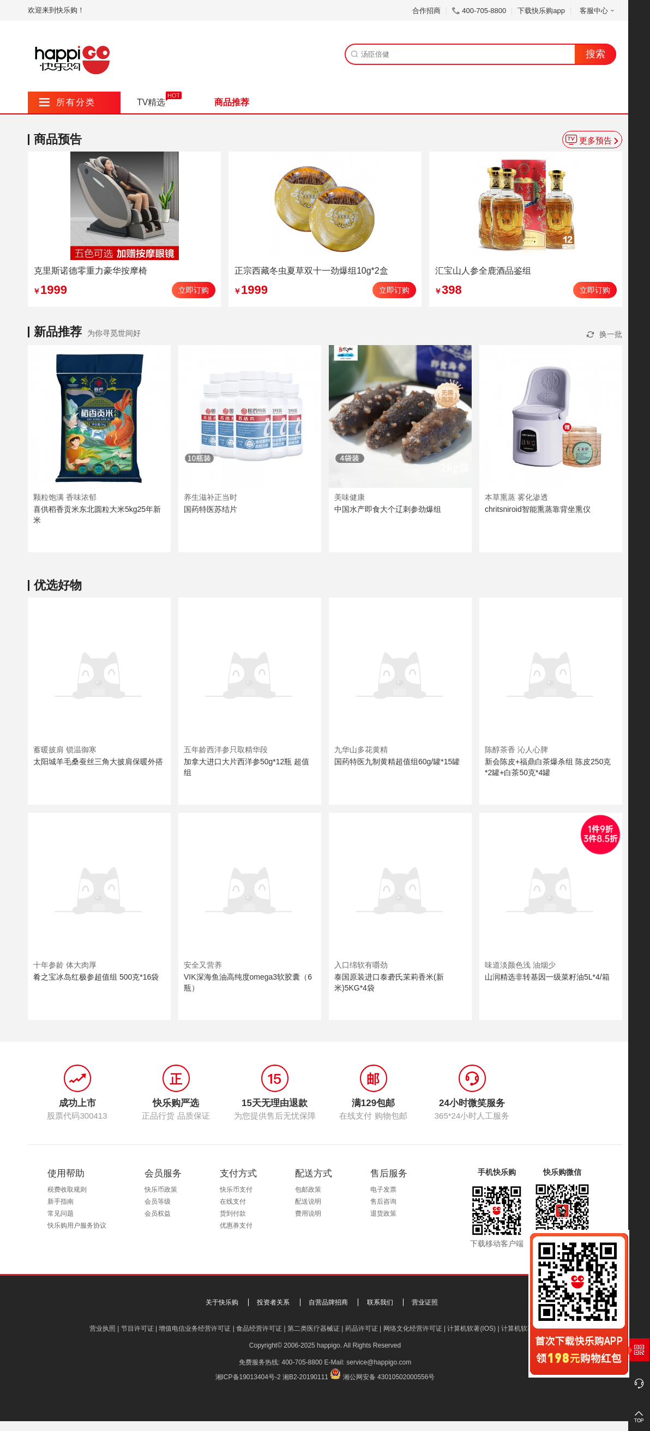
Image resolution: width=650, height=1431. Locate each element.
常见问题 (60, 1213)
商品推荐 (231, 102)
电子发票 (383, 1189)
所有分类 (67, 102)
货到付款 (233, 1213)
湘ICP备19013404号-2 (248, 1377)
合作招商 (426, 11)
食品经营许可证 (259, 1328)
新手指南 (60, 1201)
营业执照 (102, 1328)
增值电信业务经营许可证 (195, 1328)
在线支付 (233, 1201)
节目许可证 (137, 1328)
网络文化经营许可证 (412, 1328)
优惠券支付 (236, 1225)
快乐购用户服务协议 (76, 1225)
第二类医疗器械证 (313, 1328)
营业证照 (425, 1302)
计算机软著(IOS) (471, 1328)
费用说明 (308, 1213)
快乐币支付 (236, 1189)
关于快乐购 (222, 1302)
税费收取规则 (67, 1189)
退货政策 (383, 1213)
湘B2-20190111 (305, 1377)
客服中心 (598, 11)
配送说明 (308, 1201)
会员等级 (158, 1201)
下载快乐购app (541, 11)
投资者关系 (273, 1302)
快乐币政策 (161, 1189)
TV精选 (151, 102)
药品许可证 (361, 1328)
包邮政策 (308, 1189)
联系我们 (380, 1302)
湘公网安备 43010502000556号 (389, 1377)
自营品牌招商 (328, 1302)
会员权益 (158, 1213)
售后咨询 (383, 1201)
